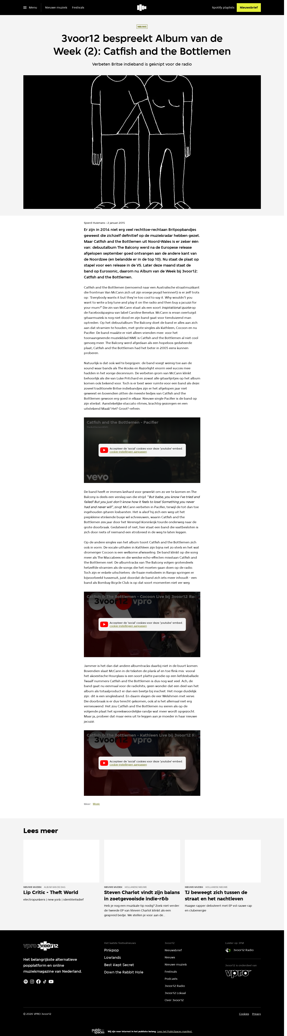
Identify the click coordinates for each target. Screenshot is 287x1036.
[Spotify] (25, 981)
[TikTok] (44, 981)
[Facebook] (38, 981)
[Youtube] (51, 981)
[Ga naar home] (142, 7)
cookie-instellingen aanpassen (128, 451)
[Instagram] (32, 981)
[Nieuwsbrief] (249, 7)
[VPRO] (238, 974)
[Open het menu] (30, 7)
